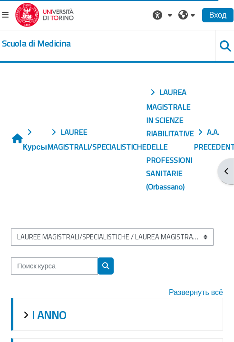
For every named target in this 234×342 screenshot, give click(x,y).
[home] (36, 43)
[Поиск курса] (54, 266)
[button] (164, 14)
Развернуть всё (196, 292)
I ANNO (49, 314)
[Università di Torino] (44, 13)
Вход (217, 14)
